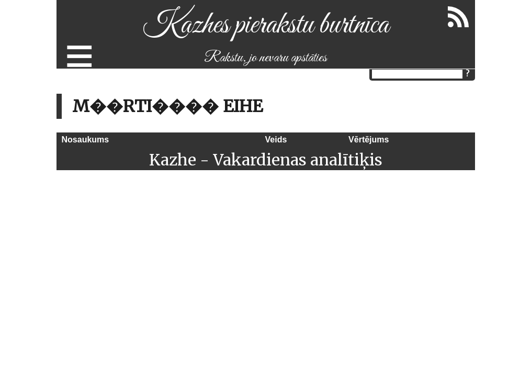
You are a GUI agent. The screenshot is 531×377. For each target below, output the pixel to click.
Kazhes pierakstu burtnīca (265, 25)
